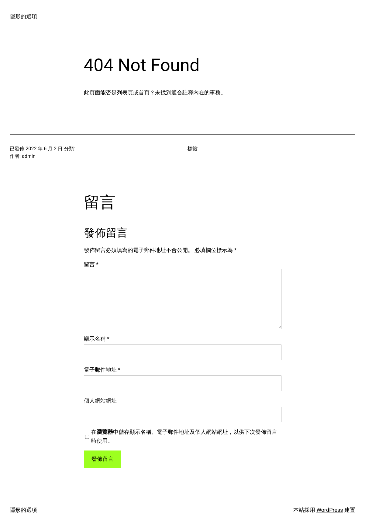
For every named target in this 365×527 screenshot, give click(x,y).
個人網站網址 (100, 400)
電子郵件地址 (102, 369)
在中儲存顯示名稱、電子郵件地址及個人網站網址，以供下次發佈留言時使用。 (184, 436)
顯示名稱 (96, 338)
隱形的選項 (23, 16)
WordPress (329, 510)
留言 (91, 264)
